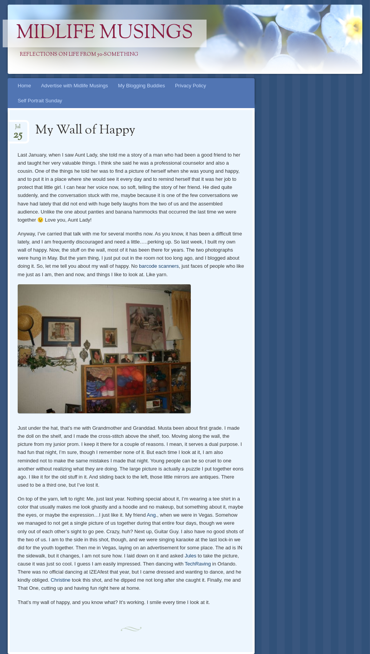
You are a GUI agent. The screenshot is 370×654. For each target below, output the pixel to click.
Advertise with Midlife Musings (74, 85)
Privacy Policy (190, 85)
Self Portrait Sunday (40, 100)
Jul (17, 129)
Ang (151, 515)
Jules (190, 556)
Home (24, 85)
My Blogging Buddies (141, 85)
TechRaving (198, 564)
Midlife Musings (104, 33)
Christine (60, 580)
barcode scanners (158, 266)
